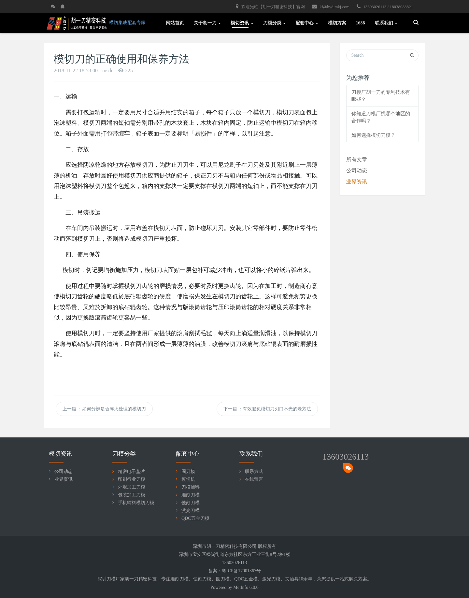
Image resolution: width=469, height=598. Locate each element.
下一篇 (267, 408)
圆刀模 (188, 471)
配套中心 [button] (306, 23)
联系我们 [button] (386, 23)
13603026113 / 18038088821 (385, 6)
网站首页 (175, 23)
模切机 (188, 479)
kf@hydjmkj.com (330, 6)
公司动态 (356, 170)
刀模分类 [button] (274, 23)
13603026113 (345, 457)
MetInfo (240, 587)
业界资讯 (356, 181)
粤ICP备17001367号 (241, 570)
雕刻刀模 (190, 494)
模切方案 (337, 23)
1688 (360, 23)
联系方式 (254, 471)
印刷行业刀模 (131, 479)
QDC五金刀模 (195, 518)
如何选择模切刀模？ (373, 135)
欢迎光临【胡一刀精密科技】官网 (270, 6)
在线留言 (254, 479)
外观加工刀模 (131, 487)
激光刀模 (190, 510)
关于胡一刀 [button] (207, 23)
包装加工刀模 (131, 494)
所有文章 (356, 159)
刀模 (184, 579)
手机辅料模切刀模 (136, 502)
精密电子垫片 (131, 471)
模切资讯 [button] (242, 23)
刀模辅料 (190, 487)
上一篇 (104, 408)
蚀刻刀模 (190, 502)
